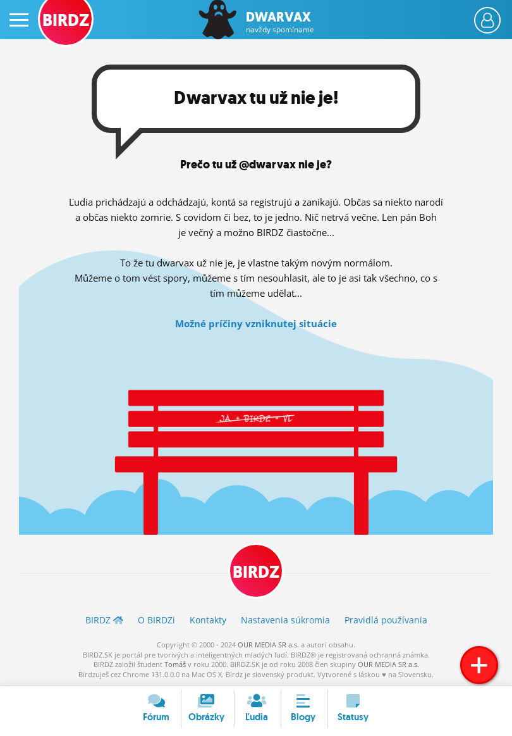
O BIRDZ (156, 620)
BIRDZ (256, 572)
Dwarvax (280, 22)
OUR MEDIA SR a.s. (268, 644)
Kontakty (208, 620)
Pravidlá (385, 620)
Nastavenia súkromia (285, 620)
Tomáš (175, 664)
